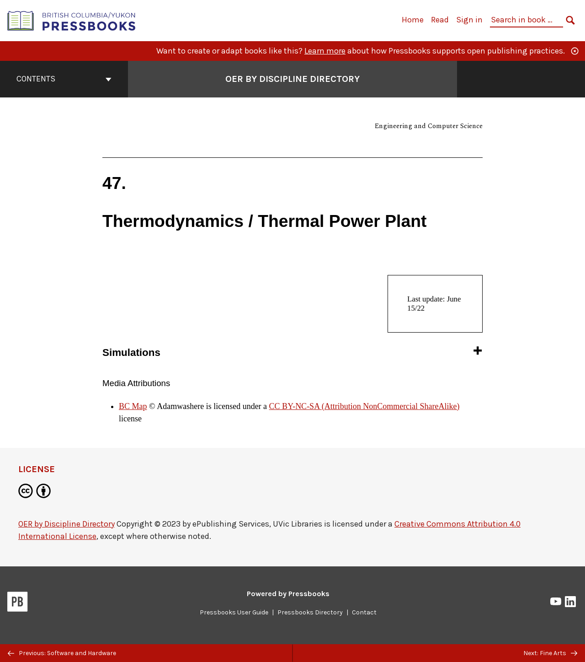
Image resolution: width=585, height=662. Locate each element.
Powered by (288, 593)
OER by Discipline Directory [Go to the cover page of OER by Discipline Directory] (292, 79)
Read (440, 20)
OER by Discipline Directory (66, 524)
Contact (364, 612)
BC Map (133, 406)
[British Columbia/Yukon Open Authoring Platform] (71, 20)
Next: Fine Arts (550, 653)
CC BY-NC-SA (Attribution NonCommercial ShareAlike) (364, 406)
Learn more (325, 51)
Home (413, 20)
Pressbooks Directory (310, 612)
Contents (64, 79)
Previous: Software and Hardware (62, 653)
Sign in (469, 20)
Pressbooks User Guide (234, 612)
